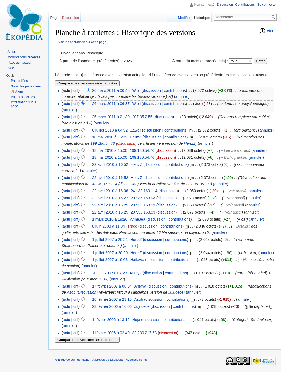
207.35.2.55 (142, 117)
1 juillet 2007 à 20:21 (110, 239)
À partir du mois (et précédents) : (200, 61)
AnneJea (137, 219)
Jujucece (175, 292)
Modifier (184, 18)
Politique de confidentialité (71, 359)
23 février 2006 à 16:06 (112, 306)
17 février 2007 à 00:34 (112, 286)
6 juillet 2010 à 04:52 (110, 130)
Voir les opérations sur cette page (82, 42)
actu (66, 103)
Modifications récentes (23, 57)
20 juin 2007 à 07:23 (109, 273)
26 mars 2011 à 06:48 (111, 90)
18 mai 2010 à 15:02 (109, 137)
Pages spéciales (23, 97)
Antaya (136, 273)
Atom (19, 91)
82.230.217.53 (144, 333)
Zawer (135, 130)
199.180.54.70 (102, 143)
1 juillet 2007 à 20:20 (110, 253)
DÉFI (103, 279)
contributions (175, 90)
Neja (136, 319)
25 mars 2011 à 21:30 (111, 117)
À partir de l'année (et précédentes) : (90, 61)
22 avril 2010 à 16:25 (110, 205)
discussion (152, 90)
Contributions (245, 5)
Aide (270, 31)
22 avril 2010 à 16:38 (110, 191)
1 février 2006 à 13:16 (111, 319)
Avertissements (136, 359)
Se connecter (267, 5)
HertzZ (135, 137)
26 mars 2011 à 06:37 (111, 103)
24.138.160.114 (103, 184)
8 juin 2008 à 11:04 (108, 226)
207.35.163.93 (198, 184)
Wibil (136, 90)
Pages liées (19, 81)
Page (54, 18)
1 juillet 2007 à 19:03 (110, 259)
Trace (132, 226)
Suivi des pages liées (26, 86)
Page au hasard (19, 62)
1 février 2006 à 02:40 (111, 333)
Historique (202, 18)
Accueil (12, 52)
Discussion (87, 292)
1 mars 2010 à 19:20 (109, 219)
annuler (181, 96)
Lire (171, 18)
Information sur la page (23, 104)
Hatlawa (137, 259)
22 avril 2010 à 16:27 (110, 198)
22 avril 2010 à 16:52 (110, 164)
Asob (71, 292)
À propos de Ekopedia (107, 359)
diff (75, 90)
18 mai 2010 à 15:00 (109, 150)
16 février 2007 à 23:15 (112, 299)
